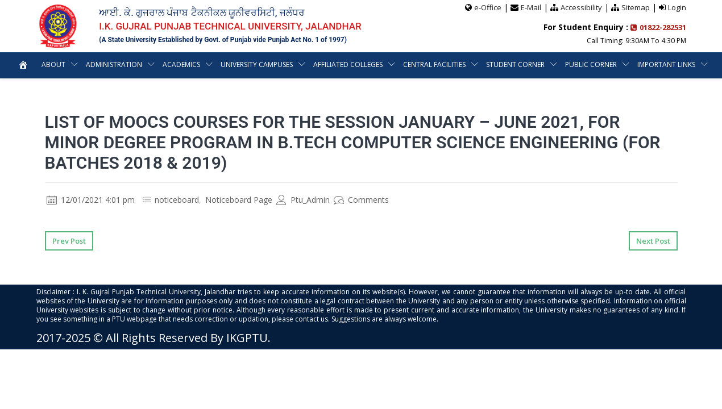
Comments (361, 199)
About (89, 64)
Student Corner (557, 64)
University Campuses (296, 64)
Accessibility (581, 7)
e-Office (487, 7)
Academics (219, 64)
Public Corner (633, 64)
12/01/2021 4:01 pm (91, 199)
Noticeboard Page (238, 199)
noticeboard (177, 199)
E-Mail (531, 7)
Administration (150, 64)
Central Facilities (475, 64)
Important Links (354, 90)
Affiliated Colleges (389, 64)
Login (677, 7)
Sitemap (635, 7)
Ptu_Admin (303, 199)
